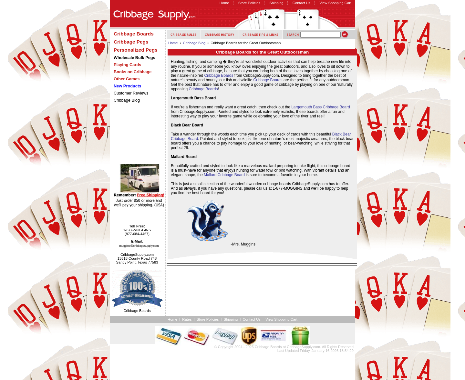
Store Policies (249, 3)
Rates (186, 319)
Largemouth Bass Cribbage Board (320, 107)
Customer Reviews (131, 93)
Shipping (276, 3)
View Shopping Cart (335, 3)
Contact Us (301, 3)
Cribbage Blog (127, 100)
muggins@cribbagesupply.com (139, 245)
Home (224, 3)
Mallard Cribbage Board (224, 175)
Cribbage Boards (218, 75)
